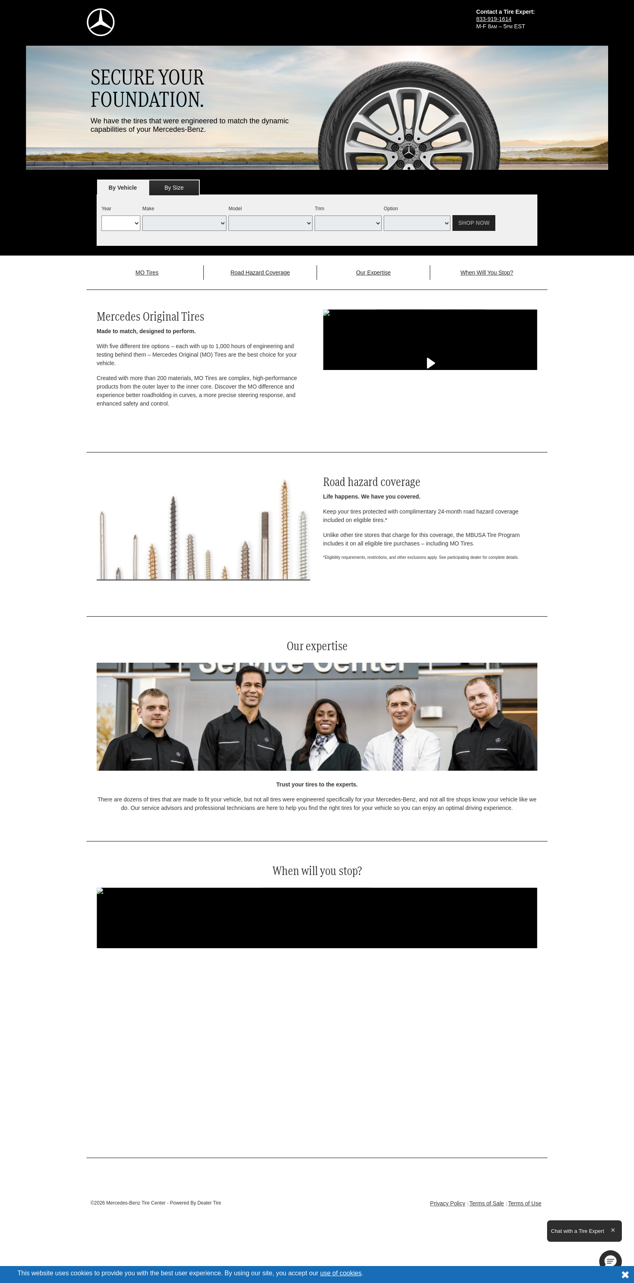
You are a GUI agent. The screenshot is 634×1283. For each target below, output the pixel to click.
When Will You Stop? (487, 272)
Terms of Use (524, 1203)
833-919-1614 (493, 19)
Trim (319, 208)
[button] (610, 1261)
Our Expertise (373, 272)
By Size (174, 187)
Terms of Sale (486, 1203)
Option (391, 208)
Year (106, 208)
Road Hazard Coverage (260, 272)
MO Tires (146, 272)
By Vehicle (123, 189)
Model (235, 208)
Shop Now (474, 223)
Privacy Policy (447, 1203)
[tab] (122, 187)
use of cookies (340, 1273)
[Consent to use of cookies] (625, 1274)
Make (148, 208)
